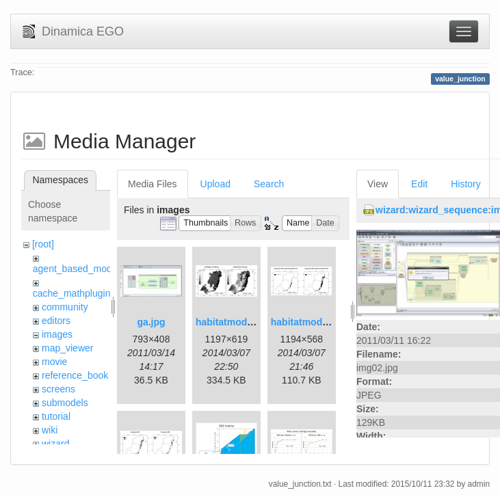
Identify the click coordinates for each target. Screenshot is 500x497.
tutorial (56, 416)
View (377, 183)
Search (269, 183)
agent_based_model (76, 268)
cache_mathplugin (72, 293)
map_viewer (67, 347)
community (65, 306)
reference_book (75, 375)
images (57, 334)
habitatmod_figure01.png (253, 322)
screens (58, 389)
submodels (65, 402)
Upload (215, 183)
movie (54, 361)
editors (56, 320)
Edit (419, 183)
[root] (43, 244)
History (466, 183)
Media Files (152, 183)
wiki (49, 430)
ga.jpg (151, 322)
